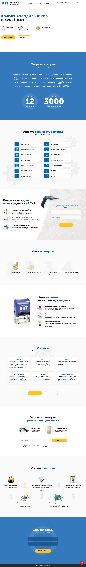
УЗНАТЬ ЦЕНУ (66, 225)
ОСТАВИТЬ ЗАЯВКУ (59, 440)
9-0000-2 (62, 3)
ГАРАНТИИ (39, 3)
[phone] (65, 217)
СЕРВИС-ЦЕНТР (15, 3)
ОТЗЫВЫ (47, 3)
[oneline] (65, 212)
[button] (8, 37)
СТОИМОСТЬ (30, 3)
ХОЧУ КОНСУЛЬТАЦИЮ (43, 550)
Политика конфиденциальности (43, 565)
